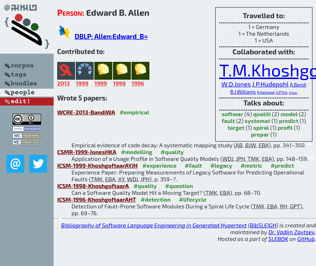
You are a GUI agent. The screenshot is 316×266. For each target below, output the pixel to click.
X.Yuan (293, 92)
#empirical (134, 112)
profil (285, 127)
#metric (251, 165)
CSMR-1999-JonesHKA (86, 151)
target (236, 127)
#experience (160, 165)
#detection (156, 199)
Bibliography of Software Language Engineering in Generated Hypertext (154, 225)
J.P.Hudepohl (270, 84)
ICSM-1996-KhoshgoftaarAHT (96, 199)
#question (179, 185)
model (289, 113)
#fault (193, 165)
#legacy (221, 165)
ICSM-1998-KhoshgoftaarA (93, 185)
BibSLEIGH (263, 225)
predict (288, 120)
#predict (282, 165)
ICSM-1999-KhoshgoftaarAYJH (97, 165)
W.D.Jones (236, 84)
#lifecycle (192, 199)
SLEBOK (278, 238)
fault (228, 120)
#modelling (136, 151)
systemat (257, 120)
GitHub (306, 238)
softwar (232, 113)
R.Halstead (266, 92)
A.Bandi (298, 85)
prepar (260, 134)
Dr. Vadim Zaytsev (291, 231)
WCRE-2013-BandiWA (86, 112)
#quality (172, 151)
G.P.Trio (281, 92)
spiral (261, 127)
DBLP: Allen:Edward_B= (111, 36)
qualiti (262, 113)
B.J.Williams (243, 92)
